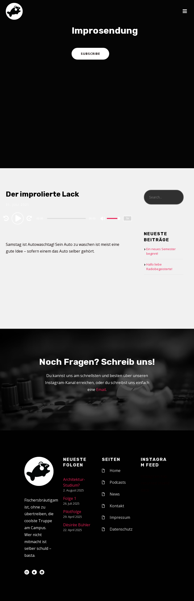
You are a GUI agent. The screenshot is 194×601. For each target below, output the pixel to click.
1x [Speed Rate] (127, 218)
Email (101, 389)
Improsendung (105, 30)
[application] (67, 218)
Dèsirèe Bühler (76, 524)
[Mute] (102, 219)
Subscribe (90, 53)
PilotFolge (72, 511)
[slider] (66, 218)
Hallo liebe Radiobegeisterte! (159, 266)
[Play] (18, 218)
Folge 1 (69, 498)
